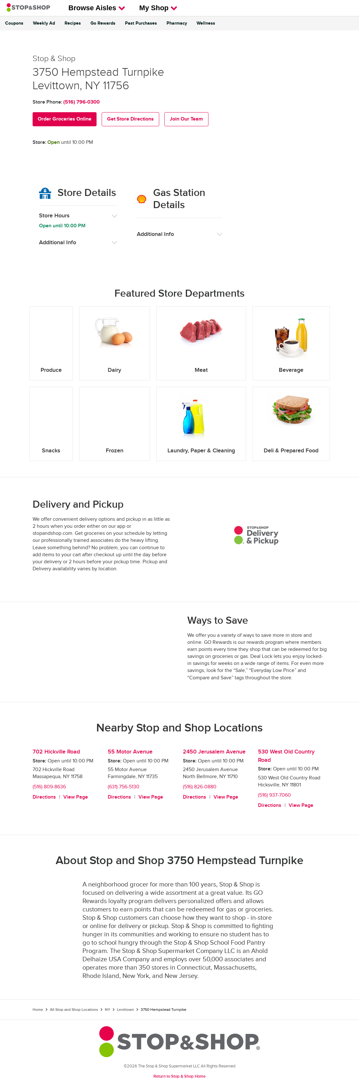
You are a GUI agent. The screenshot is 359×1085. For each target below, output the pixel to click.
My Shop (158, 8)
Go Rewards (102, 23)
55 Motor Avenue (130, 751)
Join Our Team (186, 119)
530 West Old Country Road (286, 755)
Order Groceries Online (64, 119)
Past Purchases (141, 23)
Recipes (73, 23)
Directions (44, 797)
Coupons (14, 23)
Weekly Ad (44, 23)
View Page (75, 797)
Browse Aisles (96, 8)
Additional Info (57, 242)
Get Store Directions (130, 119)
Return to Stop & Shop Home (179, 1076)
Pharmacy (177, 23)
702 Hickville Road (56, 751)
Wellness (206, 23)
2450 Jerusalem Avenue (214, 751)
